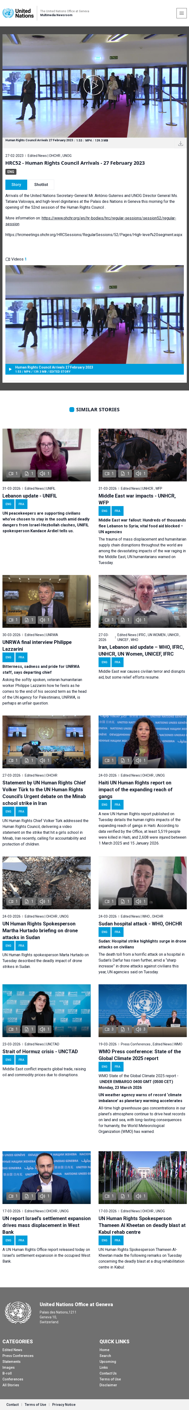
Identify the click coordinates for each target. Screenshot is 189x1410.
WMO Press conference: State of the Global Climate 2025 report (140, 1055)
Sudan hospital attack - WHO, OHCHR (140, 924)
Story (16, 184)
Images (8, 1367)
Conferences (12, 1379)
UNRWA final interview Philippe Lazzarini (37, 645)
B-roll (7, 1373)
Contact (12, 1405)
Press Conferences (18, 1356)
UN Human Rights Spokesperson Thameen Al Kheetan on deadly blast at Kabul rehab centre (142, 1225)
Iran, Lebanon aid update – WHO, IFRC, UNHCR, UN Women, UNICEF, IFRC (141, 650)
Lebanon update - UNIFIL (29, 496)
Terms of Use (110, 1379)
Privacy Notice (64, 1405)
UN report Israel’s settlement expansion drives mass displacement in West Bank (46, 1225)
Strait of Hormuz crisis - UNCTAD (40, 1051)
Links (104, 1367)
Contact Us (108, 1373)
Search (105, 1356)
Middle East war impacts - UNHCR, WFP (137, 499)
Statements (11, 1362)
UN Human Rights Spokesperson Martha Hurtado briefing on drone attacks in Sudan (40, 930)
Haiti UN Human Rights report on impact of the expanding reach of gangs (136, 789)
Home (104, 1350)
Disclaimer (108, 1385)
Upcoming (108, 1362)
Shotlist (41, 184)
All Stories (10, 1385)
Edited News (12, 1350)
